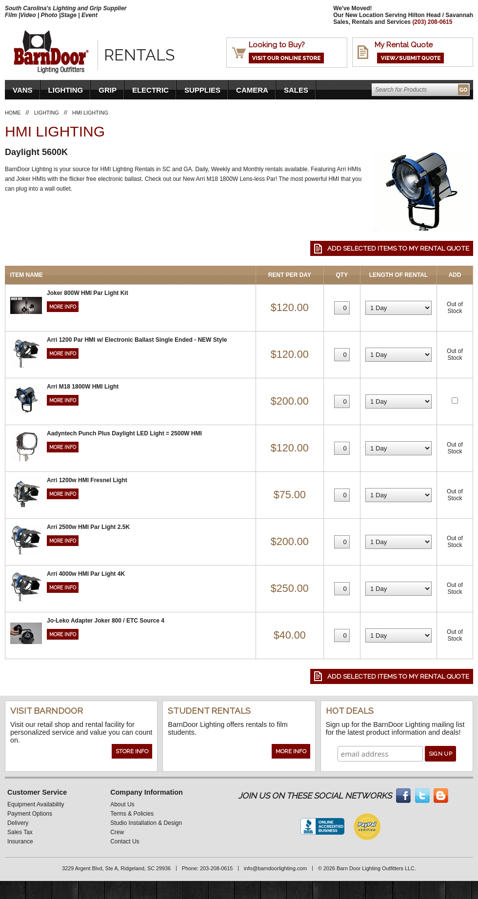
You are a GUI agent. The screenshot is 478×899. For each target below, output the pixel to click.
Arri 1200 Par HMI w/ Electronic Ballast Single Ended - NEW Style (137, 339)
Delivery (17, 823)
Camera (252, 90)
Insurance (20, 841)
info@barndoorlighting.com (275, 868)
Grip (108, 90)
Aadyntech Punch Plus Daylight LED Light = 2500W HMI (124, 433)
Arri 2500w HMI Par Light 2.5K (88, 527)
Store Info (132, 751)
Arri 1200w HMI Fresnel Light (87, 480)
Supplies (202, 90)
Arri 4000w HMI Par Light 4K (86, 573)
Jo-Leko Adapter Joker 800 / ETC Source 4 (105, 620)
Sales (296, 90)
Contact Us (124, 841)
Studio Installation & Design (146, 823)
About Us (122, 804)
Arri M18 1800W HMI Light (83, 386)
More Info (62, 307)
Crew (117, 832)
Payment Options (29, 813)
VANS (23, 90)
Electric (150, 90)
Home (12, 113)
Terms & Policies (132, 813)
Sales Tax (20, 832)
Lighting (65, 90)
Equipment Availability (35, 804)
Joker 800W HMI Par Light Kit (87, 293)
